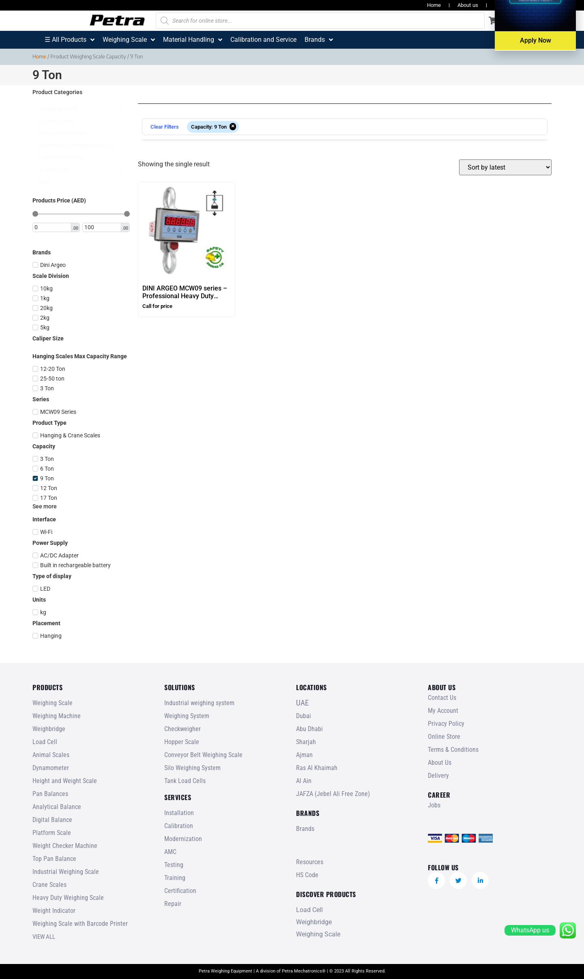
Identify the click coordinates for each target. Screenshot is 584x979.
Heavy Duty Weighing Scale (68, 898)
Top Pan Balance (54, 859)
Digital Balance (52, 820)
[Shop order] (505, 167)
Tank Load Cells (185, 781)
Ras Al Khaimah (316, 768)
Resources (507, 5)
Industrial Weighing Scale (65, 872)
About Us (439, 762)
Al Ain (303, 781)
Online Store (444, 736)
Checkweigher (182, 729)
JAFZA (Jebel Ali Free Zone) (333, 794)
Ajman (304, 755)
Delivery (438, 775)
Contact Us (442, 697)
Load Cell (44, 742)
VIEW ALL (43, 936)
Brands (305, 829)
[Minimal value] (81, 214)
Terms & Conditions (453, 749)
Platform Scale (51, 833)
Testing (173, 865)
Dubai (303, 716)
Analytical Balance (56, 807)
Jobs (542, 5)
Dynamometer (50, 768)
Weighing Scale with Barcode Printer (80, 923)
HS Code (307, 875)
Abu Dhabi (309, 729)
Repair (172, 904)
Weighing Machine (56, 716)
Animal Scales (50, 755)
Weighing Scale (52, 703)
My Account (443, 710)
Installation (179, 813)
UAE (302, 703)
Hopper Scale (181, 742)
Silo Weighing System (192, 768)
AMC (170, 852)
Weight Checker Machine (64, 846)
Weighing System (186, 716)
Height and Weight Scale (64, 781)
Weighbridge (48, 729)
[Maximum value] (102, 227)
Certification (180, 891)
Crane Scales (49, 885)
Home (434, 5)
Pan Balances (50, 794)
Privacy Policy (446, 723)
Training (174, 878)
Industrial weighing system (199, 703)
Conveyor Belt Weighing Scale (203, 755)
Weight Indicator (53, 910)
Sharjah (306, 742)
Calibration (178, 826)
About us (467, 5)
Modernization (183, 839)
